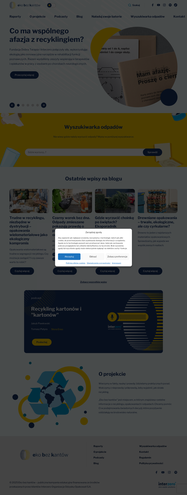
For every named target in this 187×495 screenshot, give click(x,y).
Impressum (116, 263)
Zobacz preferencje (117, 256)
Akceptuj (69, 256)
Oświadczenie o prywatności (98, 263)
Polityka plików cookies (75, 263)
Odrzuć (93, 256)
